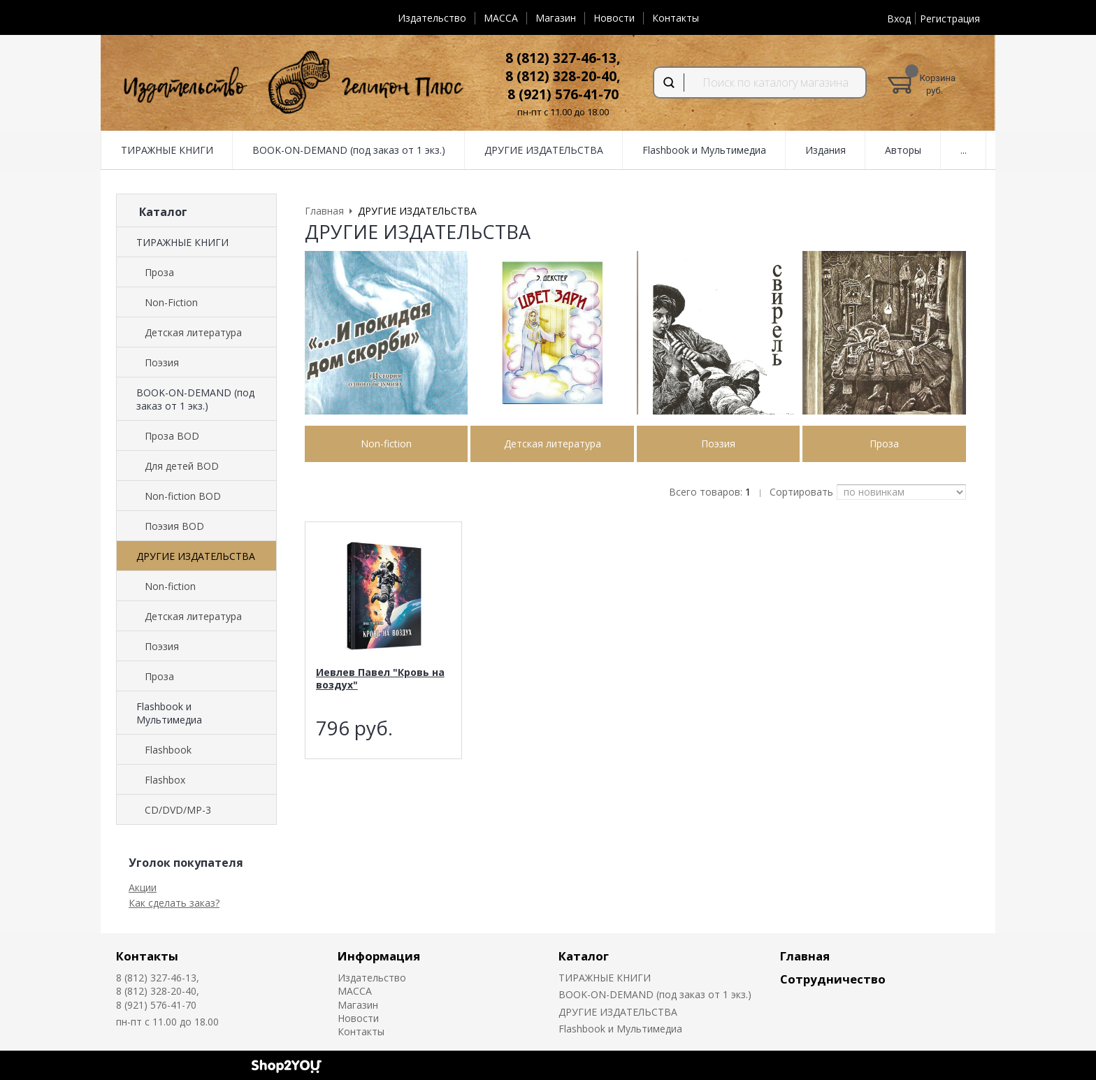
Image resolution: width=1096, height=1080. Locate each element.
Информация (379, 956)
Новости (614, 17)
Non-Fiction (171, 302)
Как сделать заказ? (174, 902)
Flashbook (168, 749)
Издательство (432, 17)
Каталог (583, 956)
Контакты (675, 17)
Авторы (903, 150)
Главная (805, 956)
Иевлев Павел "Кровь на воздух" (380, 678)
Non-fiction (170, 586)
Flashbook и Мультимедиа (704, 150)
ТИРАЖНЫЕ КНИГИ (167, 150)
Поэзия (162, 362)
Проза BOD (172, 435)
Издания (825, 150)
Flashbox (165, 779)
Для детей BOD (182, 466)
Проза (159, 272)
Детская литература (193, 332)
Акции (143, 887)
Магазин (555, 17)
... (963, 150)
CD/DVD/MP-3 (178, 809)
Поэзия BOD (174, 526)
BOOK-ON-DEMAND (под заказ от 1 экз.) (348, 150)
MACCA (501, 17)
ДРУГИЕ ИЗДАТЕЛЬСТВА (543, 150)
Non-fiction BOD (183, 496)
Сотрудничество (833, 979)
